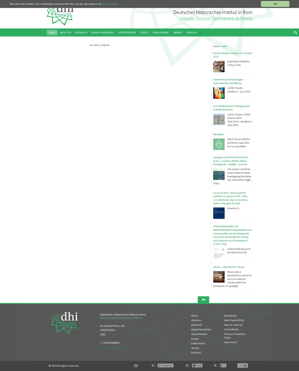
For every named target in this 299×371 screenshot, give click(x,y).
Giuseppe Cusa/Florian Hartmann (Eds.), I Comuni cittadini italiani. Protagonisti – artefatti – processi (230, 161)
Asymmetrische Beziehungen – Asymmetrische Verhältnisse (228, 81)
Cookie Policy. (111, 4)
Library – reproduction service (228, 267)
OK (275, 4)
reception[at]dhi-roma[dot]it (116, 347)
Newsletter (218, 134)
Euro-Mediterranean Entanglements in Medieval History (231, 107)
